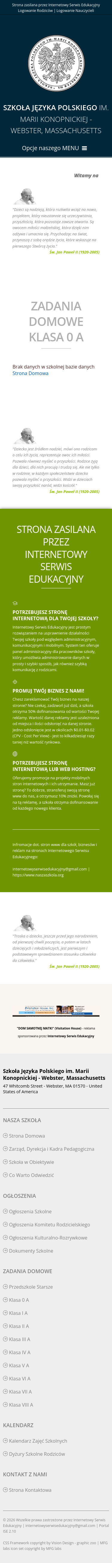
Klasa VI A (16, 1378)
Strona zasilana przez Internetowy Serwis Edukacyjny (56, 4)
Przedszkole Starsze (28, 1287)
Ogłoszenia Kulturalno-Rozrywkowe (45, 1237)
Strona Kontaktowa (27, 1490)
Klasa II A (16, 1326)
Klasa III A (16, 1339)
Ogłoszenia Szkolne (27, 1211)
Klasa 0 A (16, 1300)
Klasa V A (16, 1365)
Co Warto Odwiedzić (28, 1175)
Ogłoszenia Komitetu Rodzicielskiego (46, 1224)
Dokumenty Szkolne (28, 1251)
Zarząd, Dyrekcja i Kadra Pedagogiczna (48, 1149)
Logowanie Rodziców (35, 10)
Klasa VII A (17, 1391)
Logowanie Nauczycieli (75, 10)
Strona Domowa (30, 373)
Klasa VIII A (18, 1405)
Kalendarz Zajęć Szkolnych (35, 1441)
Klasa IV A (16, 1352)
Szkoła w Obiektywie (28, 1162)
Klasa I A (15, 1313)
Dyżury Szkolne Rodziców (34, 1454)
